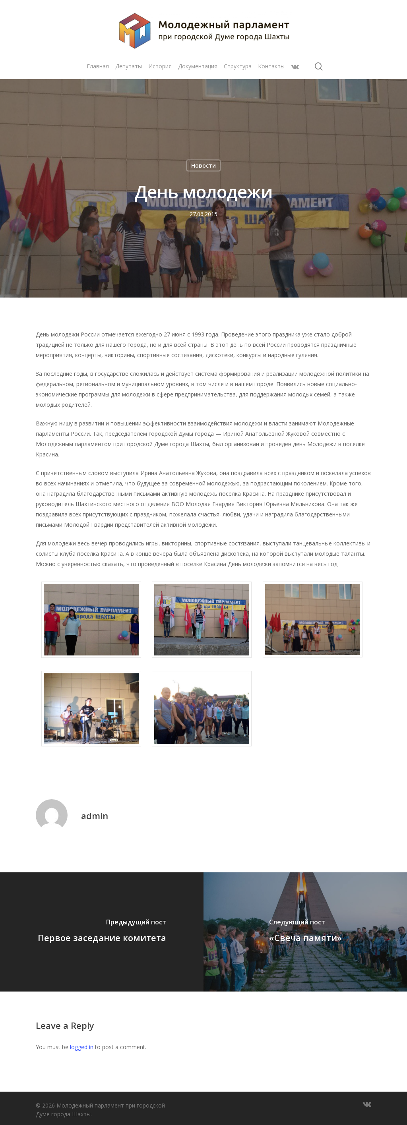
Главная (98, 66)
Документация (197, 66)
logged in (81, 1047)
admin (94, 816)
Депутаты (128, 66)
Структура (238, 66)
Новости (203, 165)
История (160, 66)
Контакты (271, 66)
